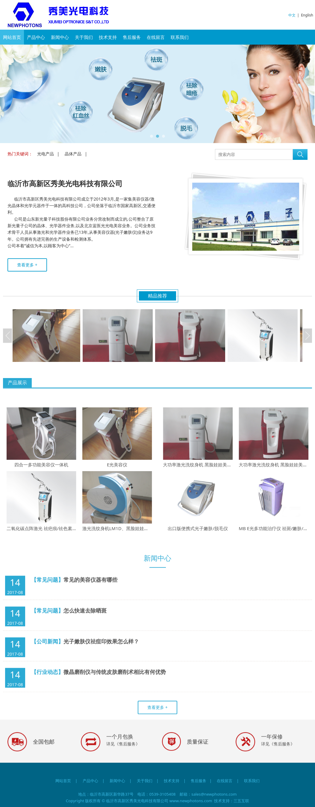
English (307, 15)
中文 (292, 15)
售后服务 (132, 37)
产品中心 (36, 37)
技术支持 (108, 37)
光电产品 (45, 154)
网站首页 (12, 37)
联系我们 (180, 37)
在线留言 (156, 37)
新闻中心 (60, 37)
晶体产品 (73, 154)
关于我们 (84, 37)
